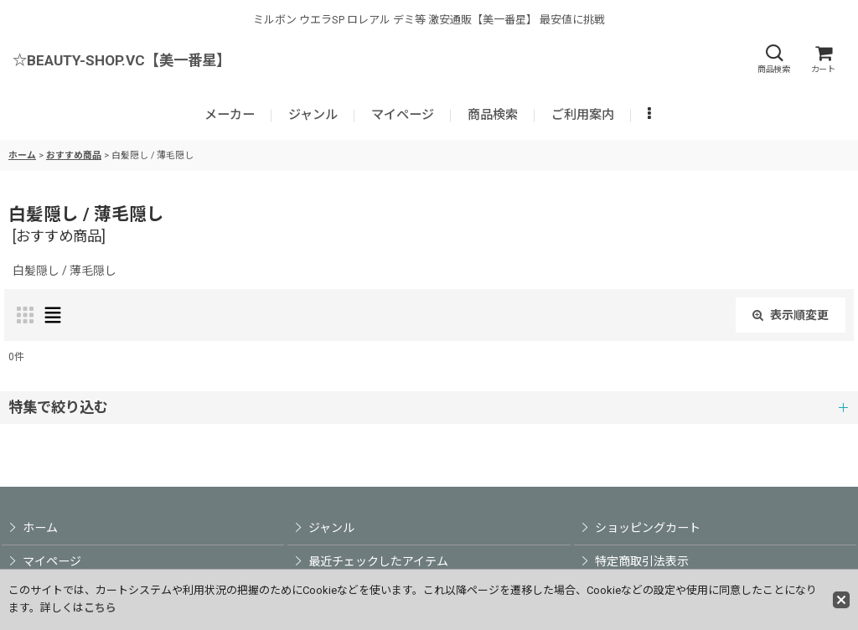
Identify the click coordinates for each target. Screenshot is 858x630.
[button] (773, 59)
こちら (100, 608)
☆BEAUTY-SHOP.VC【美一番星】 (121, 60)
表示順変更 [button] (790, 315)
